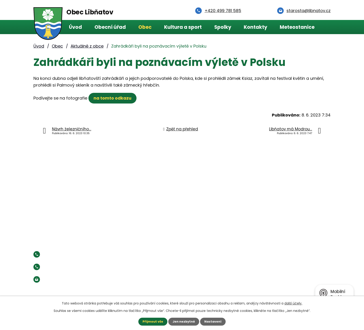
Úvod (75, 27)
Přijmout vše (151, 321)
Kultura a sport (183, 27)
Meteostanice (297, 27)
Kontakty (255, 27)
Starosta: (71, 267)
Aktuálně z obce (87, 46)
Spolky (222, 27)
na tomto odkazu (114, 98)
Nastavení (214, 321)
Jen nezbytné (184, 321)
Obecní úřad (110, 27)
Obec (145, 27)
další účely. (293, 303)
